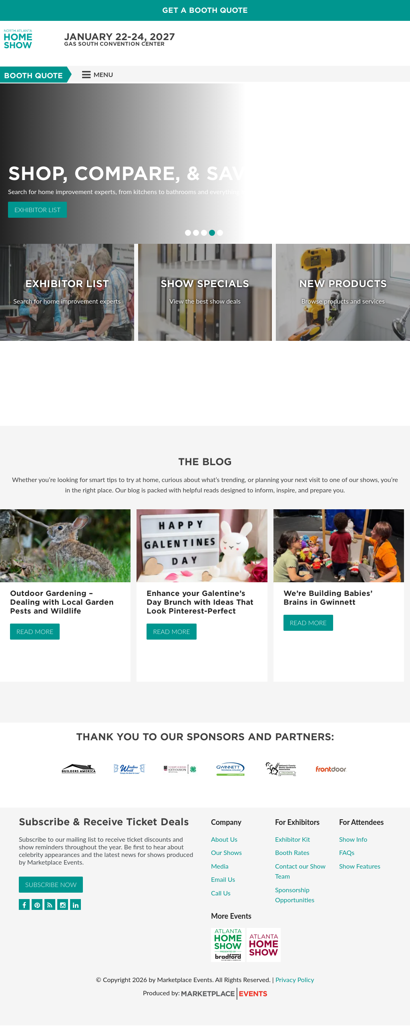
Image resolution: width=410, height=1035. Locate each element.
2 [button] (196, 233)
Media (220, 866)
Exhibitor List (37, 209)
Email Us (223, 879)
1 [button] (188, 233)
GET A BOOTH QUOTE (205, 10)
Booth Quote (33, 75)
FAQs (346, 852)
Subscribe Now (50, 884)
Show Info (353, 839)
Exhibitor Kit (292, 839)
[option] (205, 163)
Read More (34, 631)
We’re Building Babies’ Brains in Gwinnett (327, 597)
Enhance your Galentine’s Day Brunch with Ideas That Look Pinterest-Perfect (200, 602)
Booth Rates (292, 852)
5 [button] (220, 233)
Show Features (359, 866)
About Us (224, 839)
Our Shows (226, 852)
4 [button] (212, 233)
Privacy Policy (294, 979)
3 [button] (204, 233)
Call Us (221, 893)
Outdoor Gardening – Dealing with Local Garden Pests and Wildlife (62, 602)
